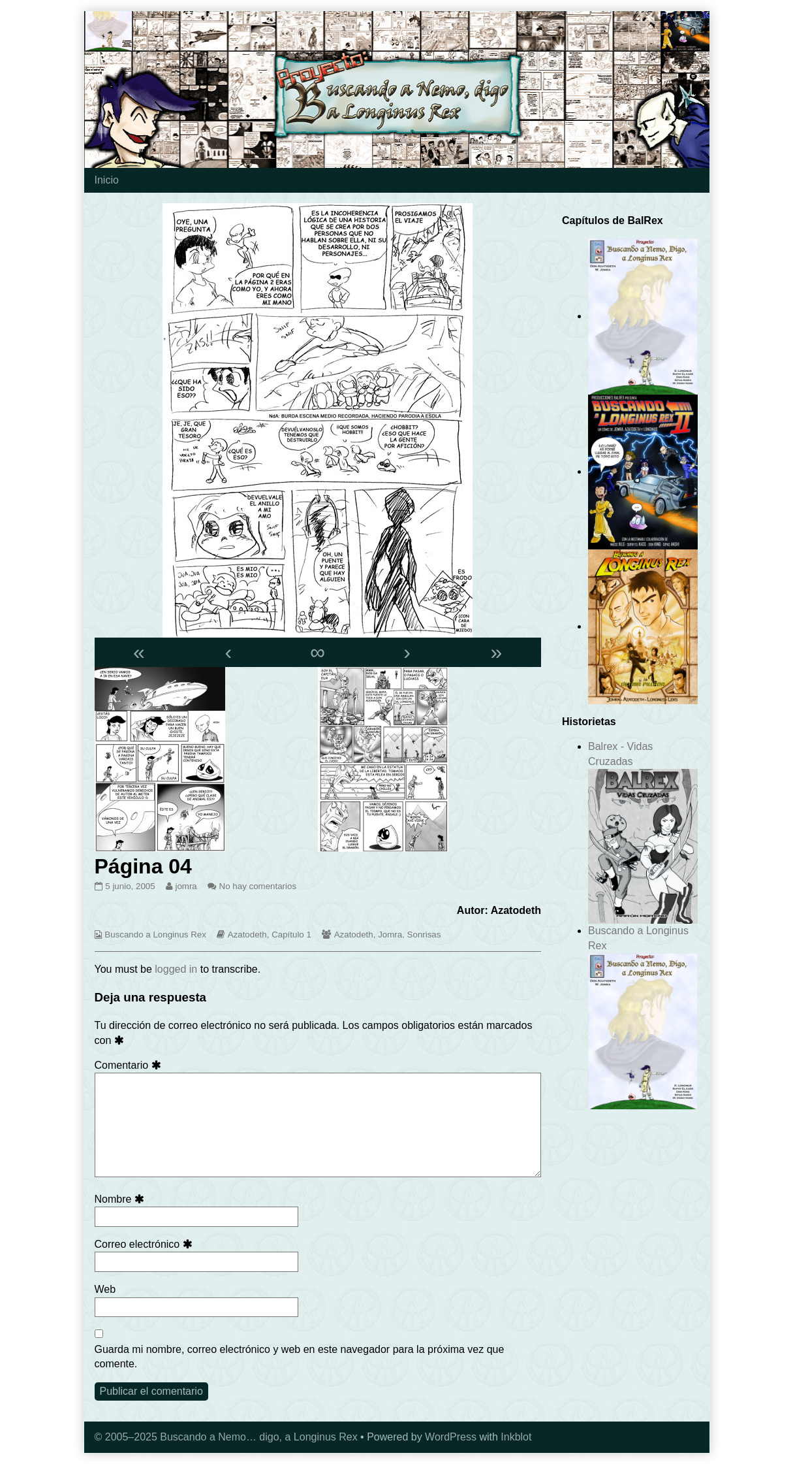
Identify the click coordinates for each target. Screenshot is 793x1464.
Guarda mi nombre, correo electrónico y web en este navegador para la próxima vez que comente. (300, 1356)
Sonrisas (424, 934)
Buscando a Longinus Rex (155, 934)
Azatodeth (247, 934)
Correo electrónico (145, 1244)
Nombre (122, 1199)
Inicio (107, 180)
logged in (176, 969)
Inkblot (516, 1436)
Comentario (130, 1065)
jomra (185, 886)
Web (105, 1289)
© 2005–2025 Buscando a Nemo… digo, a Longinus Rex (226, 1436)
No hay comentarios (258, 886)
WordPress (450, 1436)
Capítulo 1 (291, 934)
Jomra (390, 934)
